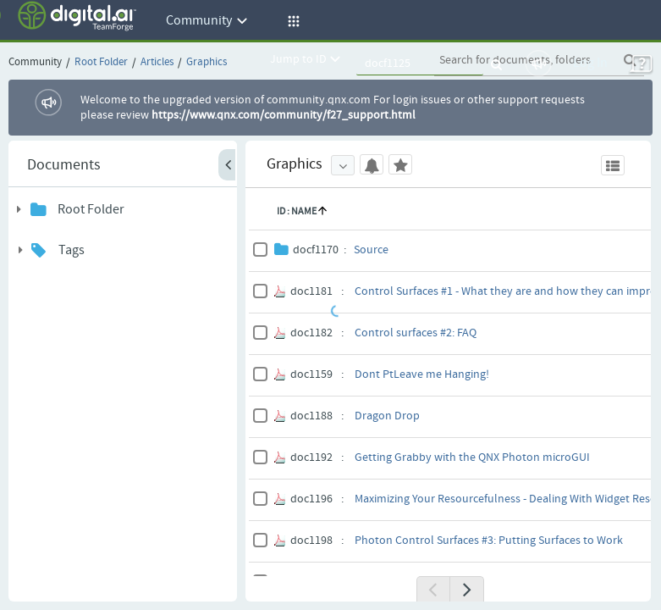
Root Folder (91, 210)
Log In (590, 63)
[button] (291, 21)
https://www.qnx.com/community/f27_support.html (283, 115)
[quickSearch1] (419, 63)
